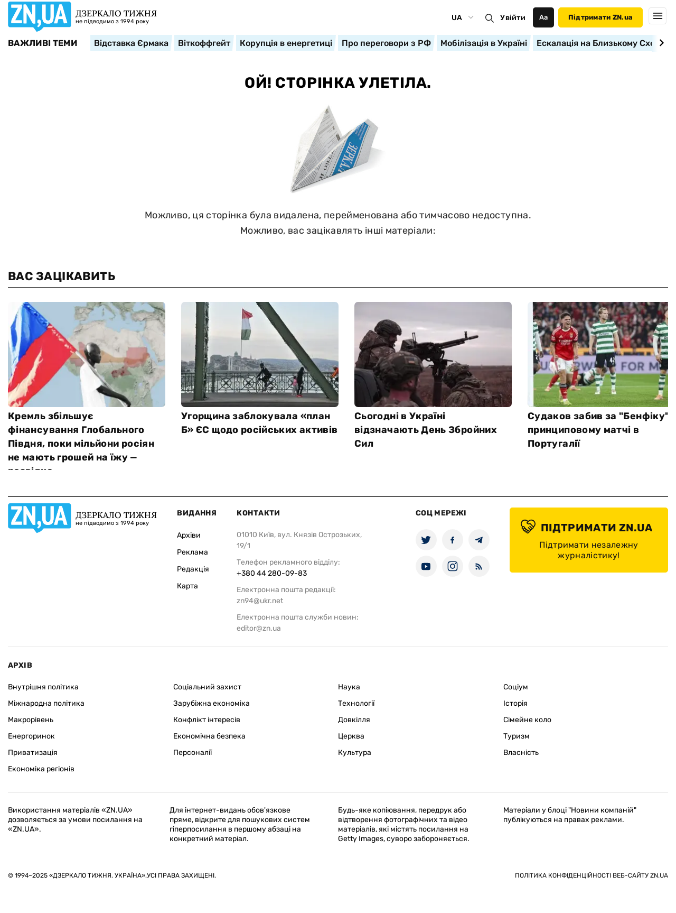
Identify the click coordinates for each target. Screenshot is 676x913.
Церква (351, 736)
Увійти (512, 17)
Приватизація (33, 752)
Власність (521, 752)
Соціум (515, 687)
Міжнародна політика (46, 703)
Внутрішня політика (43, 687)
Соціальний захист (207, 687)
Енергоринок (31, 736)
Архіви (189, 535)
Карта (187, 586)
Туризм (516, 736)
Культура (354, 752)
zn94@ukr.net (260, 600)
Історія (515, 703)
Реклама (192, 552)
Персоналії (192, 752)
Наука (349, 687)
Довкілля (354, 719)
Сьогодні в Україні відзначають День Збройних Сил (425, 429)
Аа (543, 17)
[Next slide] (660, 43)
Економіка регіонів (41, 768)
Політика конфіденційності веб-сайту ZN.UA (591, 875)
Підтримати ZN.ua (600, 17)
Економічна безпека (209, 736)
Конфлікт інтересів (206, 719)
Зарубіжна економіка (211, 703)
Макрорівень (30, 719)
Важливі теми (42, 43)
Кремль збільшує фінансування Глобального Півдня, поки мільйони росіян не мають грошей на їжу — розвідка (81, 443)
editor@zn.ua (259, 628)
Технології (356, 703)
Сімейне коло (527, 719)
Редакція (193, 569)
